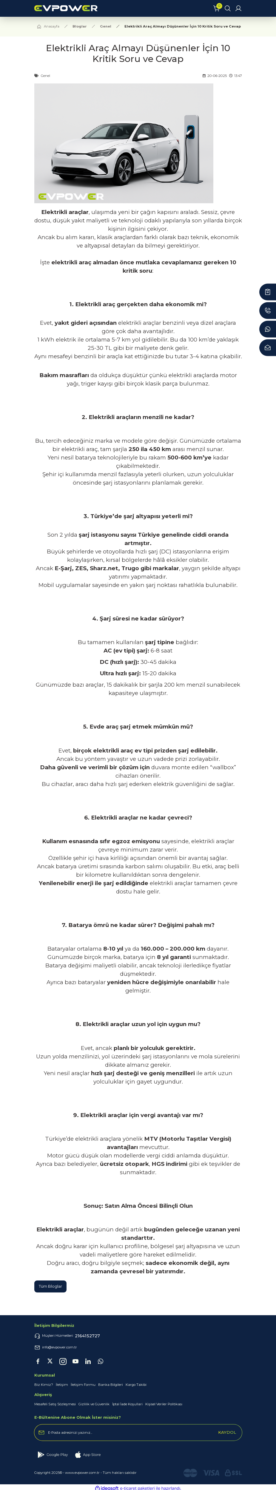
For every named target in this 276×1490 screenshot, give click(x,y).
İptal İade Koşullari (127, 1404)
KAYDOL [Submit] (227, 1432)
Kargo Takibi (136, 1385)
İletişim (62, 1385)
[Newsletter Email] (138, 1432)
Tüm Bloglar (50, 1286)
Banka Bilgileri (110, 1385)
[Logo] (120, 8)
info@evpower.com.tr (55, 1348)
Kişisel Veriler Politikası (163, 1404)
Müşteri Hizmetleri (67, 1336)
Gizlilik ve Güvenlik (94, 1404)
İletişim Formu (83, 1385)
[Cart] (217, 8)
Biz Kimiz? (43, 1385)
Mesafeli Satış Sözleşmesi (55, 1404)
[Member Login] (238, 8)
